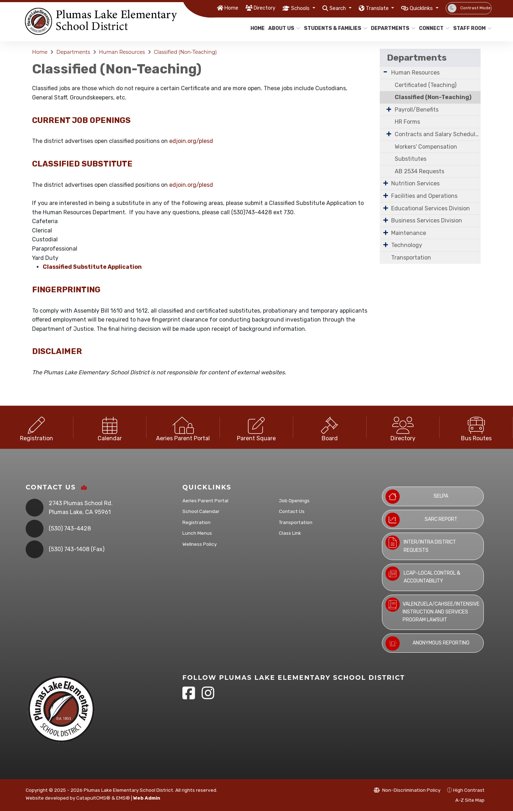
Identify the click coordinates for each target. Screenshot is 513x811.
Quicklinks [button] (419, 7)
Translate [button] (367, 7)
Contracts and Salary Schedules (438, 134)
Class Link (290, 533)
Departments (391, 28)
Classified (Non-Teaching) (185, 52)
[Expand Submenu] (385, 71)
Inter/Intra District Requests (420, 544)
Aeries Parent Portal (205, 500)
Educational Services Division (430, 208)
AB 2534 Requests (419, 171)
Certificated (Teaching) (425, 85)
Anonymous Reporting (427, 643)
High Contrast (468, 790)
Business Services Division (426, 220)
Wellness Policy (199, 544)
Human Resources (122, 52)
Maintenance (408, 233)
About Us (282, 28)
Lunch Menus (197, 533)
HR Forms (407, 121)
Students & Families (332, 28)
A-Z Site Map (465, 800)
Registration (196, 522)
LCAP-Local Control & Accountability (422, 575)
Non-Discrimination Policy (407, 790)
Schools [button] (281, 7)
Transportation (411, 257)
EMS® (123, 798)
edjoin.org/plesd (191, 141)
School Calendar (200, 511)
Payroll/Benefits (417, 109)
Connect (432, 28)
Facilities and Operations (424, 196)
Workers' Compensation (426, 146)
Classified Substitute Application (92, 266)
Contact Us (292, 511)
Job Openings (294, 500)
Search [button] (323, 7)
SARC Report (421, 520)
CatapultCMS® (93, 798)
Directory (241, 7)
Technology (406, 245)
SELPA (416, 496)
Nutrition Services (415, 183)
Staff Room (470, 28)
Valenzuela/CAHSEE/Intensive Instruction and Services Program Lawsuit (432, 610)
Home (204, 7)
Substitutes (410, 158)
